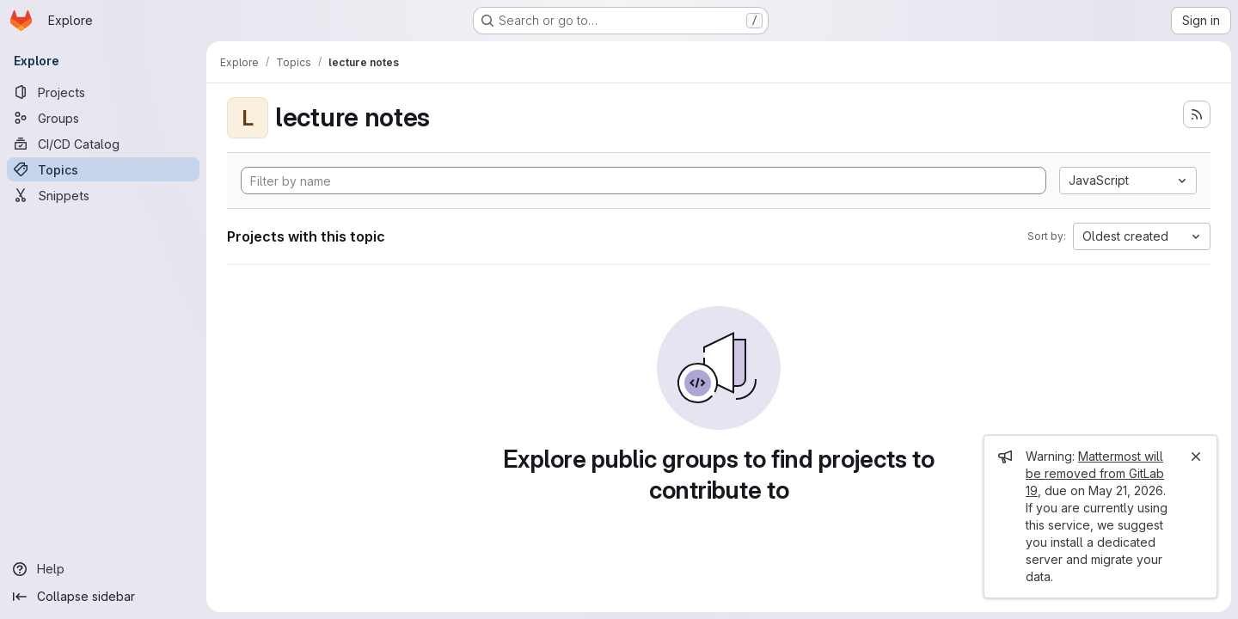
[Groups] (103, 118)
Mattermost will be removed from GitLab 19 (1095, 473)
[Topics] (103, 169)
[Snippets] (103, 195)
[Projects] (103, 92)
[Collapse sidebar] (103, 597)
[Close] (1196, 456)
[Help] (103, 569)
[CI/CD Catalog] (103, 144)
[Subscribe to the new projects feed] (1196, 114)
